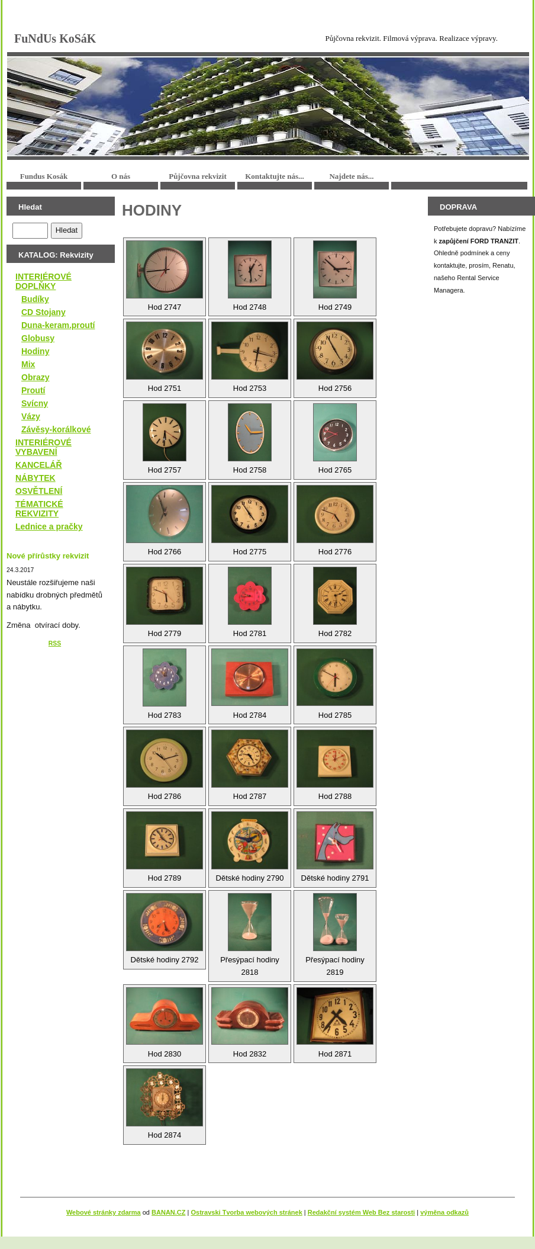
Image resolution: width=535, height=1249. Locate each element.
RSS (55, 643)
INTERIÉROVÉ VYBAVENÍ (43, 447)
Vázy (30, 416)
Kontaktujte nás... (274, 176)
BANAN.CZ (168, 1212)
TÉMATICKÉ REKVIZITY (39, 508)
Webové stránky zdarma (103, 1212)
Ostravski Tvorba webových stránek (246, 1212)
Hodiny (35, 351)
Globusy (37, 338)
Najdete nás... (351, 176)
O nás (120, 176)
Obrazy (35, 377)
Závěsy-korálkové (56, 429)
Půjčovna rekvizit (198, 176)
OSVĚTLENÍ (38, 491)
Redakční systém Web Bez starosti (361, 1212)
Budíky (35, 299)
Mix (28, 364)
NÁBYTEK (35, 478)
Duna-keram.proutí (58, 325)
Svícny (34, 403)
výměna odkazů (444, 1212)
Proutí (33, 390)
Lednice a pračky (49, 526)
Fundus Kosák (44, 176)
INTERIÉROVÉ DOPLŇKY (43, 281)
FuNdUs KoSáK (55, 38)
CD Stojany (43, 312)
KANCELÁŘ (38, 465)
